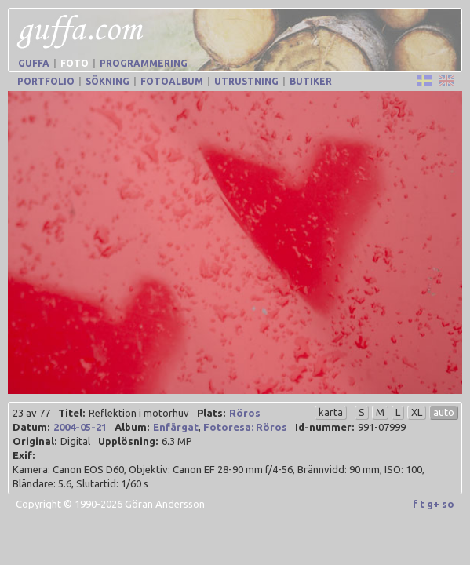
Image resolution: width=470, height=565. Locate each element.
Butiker (311, 81)
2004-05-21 (80, 426)
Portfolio (46, 81)
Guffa (33, 63)
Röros (245, 412)
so (448, 503)
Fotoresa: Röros (245, 426)
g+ (433, 503)
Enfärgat (176, 426)
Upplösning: (128, 441)
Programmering (144, 63)
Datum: (31, 426)
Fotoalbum (171, 81)
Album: (132, 426)
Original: (34, 441)
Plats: (211, 412)
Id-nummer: (324, 426)
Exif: (24, 455)
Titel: (71, 412)
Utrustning (246, 81)
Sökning (107, 81)
